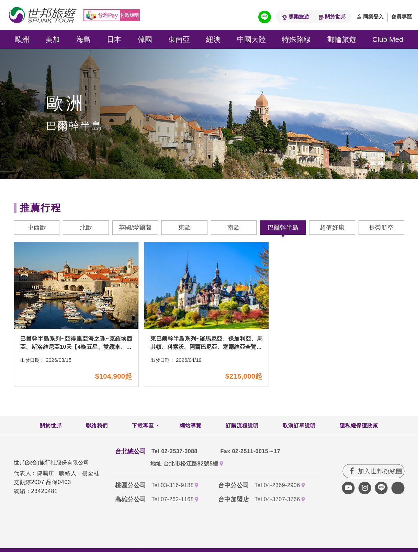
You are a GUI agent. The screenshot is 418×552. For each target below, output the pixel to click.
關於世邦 (335, 17)
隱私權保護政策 (359, 426)
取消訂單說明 (299, 426)
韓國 (145, 39)
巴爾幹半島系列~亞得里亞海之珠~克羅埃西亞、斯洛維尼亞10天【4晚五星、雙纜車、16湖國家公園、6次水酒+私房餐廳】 (76, 348)
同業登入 (373, 17)
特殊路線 (296, 39)
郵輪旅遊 (341, 39)
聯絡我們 (97, 426)
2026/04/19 (189, 361)
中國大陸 (251, 39)
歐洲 (22, 39)
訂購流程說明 (242, 426)
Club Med (387, 39)
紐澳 (213, 39)
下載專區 (143, 426)
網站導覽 (191, 426)
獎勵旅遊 (299, 17)
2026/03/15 (58, 361)
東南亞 (179, 39)
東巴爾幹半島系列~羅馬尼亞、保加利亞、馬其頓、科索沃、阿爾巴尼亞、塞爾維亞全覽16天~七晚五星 (206, 348)
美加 (52, 39)
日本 (114, 39)
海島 (83, 39)
